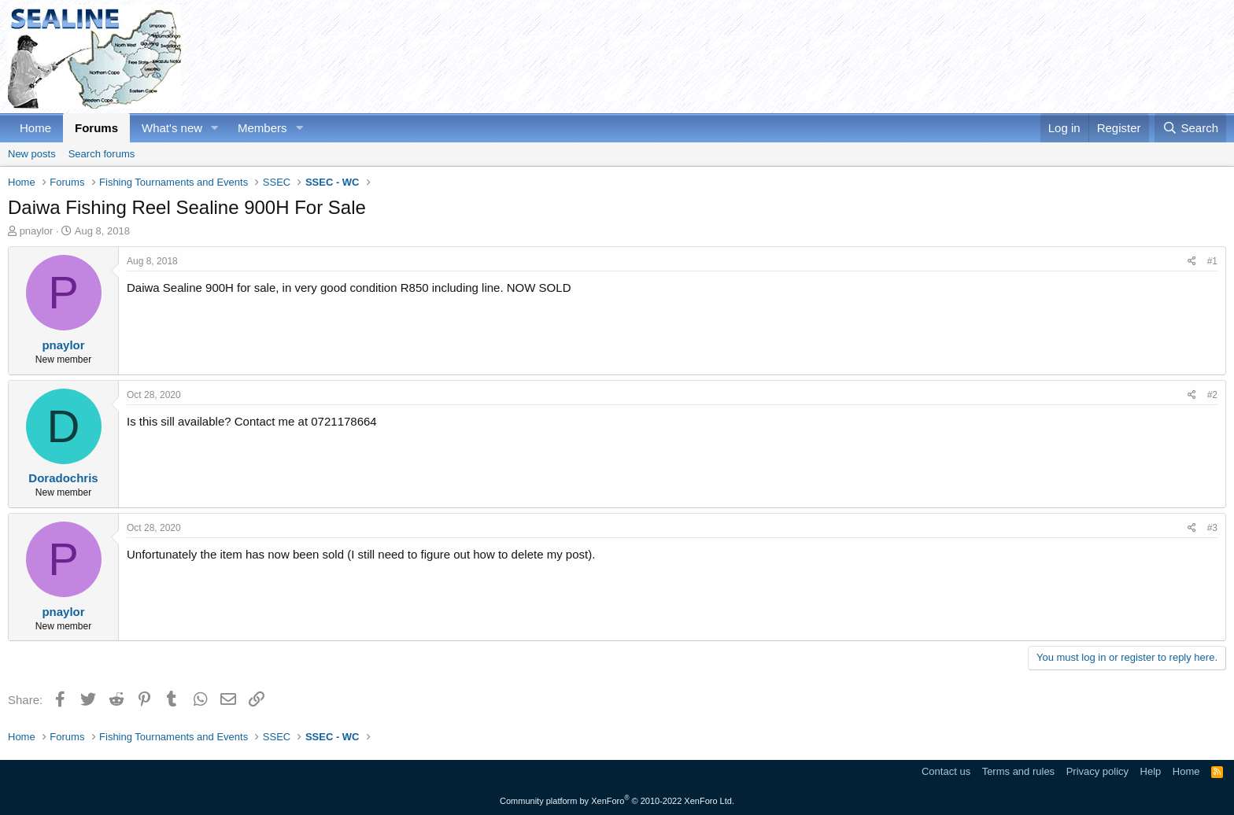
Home (35, 128)
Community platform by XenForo (617, 801)
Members (262, 128)
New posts (32, 154)
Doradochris (63, 478)
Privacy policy (1097, 771)
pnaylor (37, 231)
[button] (215, 127)
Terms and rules (1018, 771)
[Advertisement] (939, 56)
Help (1151, 771)
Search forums (101, 154)
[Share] (1192, 262)
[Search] (1190, 127)
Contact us (946, 771)
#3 (1212, 527)
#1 (1212, 261)
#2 (1212, 394)
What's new (172, 128)
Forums (96, 128)
